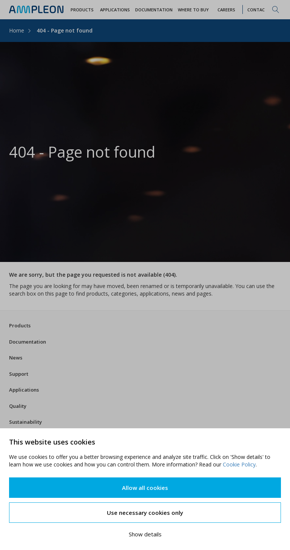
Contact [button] (257, 9)
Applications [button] (115, 9)
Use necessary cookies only (145, 512)
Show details (145, 534)
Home (16, 30)
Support (18, 373)
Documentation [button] (154, 9)
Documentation (27, 341)
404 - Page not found (65, 30)
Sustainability (25, 421)
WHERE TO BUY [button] (193, 9)
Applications (24, 389)
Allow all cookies (145, 487)
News (15, 357)
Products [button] (82, 9)
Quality (17, 406)
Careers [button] (226, 9)
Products (20, 325)
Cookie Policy (239, 464)
